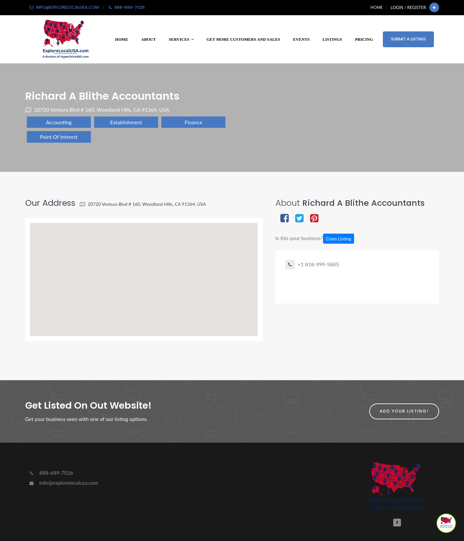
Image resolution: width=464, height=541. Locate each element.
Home (377, 7)
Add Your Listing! (404, 411)
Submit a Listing (408, 39)
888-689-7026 (50, 472)
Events (301, 39)
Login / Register (408, 7)
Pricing (364, 39)
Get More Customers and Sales (243, 39)
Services (181, 39)
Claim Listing (338, 238)
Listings (332, 39)
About (148, 39)
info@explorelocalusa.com (63, 483)
